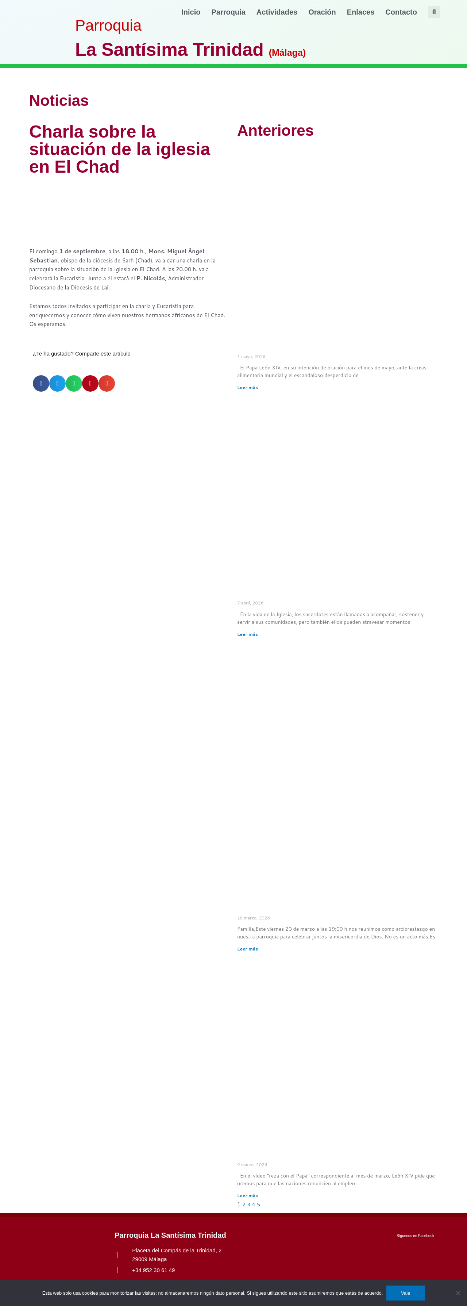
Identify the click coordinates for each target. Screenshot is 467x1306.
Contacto (401, 12)
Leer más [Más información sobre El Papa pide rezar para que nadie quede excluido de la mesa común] (247, 387)
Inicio (190, 12)
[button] (434, 12)
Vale (405, 1293)
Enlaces (361, 12)
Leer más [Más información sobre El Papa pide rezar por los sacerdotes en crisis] (247, 634)
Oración (322, 12)
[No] (458, 1293)
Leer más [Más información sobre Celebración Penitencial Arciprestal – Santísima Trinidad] (247, 949)
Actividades (276, 12)
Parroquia (229, 12)
